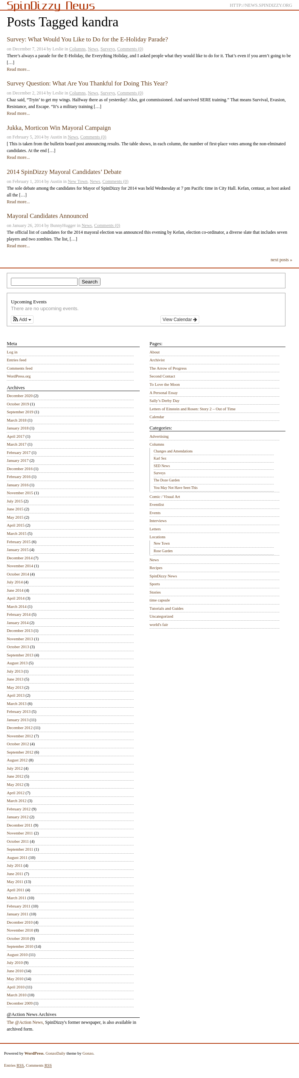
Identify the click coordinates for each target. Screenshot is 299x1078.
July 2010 (15, 962)
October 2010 (18, 938)
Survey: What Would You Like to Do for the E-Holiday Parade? (87, 39)
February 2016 (19, 476)
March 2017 (16, 444)
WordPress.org (19, 376)
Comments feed (19, 368)
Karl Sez (160, 458)
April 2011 (15, 890)
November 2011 (20, 833)
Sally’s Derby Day (165, 400)
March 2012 (16, 800)
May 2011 (15, 881)
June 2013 (15, 679)
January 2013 (18, 719)
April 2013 (15, 695)
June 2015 (15, 509)
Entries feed (16, 360)
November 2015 (20, 492)
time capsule (160, 600)
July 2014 (15, 582)
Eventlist (157, 504)
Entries (14, 1065)
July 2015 (15, 501)
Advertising (159, 436)
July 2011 (15, 865)
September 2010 (20, 946)
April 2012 (15, 792)
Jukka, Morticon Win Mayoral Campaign (59, 127)
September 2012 (20, 752)
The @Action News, (25, 1022)
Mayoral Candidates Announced (47, 215)
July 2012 (15, 768)
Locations (158, 536)
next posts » (281, 259)
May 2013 (15, 687)
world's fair (159, 624)
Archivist (157, 360)
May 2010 (15, 978)
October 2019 (18, 404)
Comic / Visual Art (165, 496)
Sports (155, 584)
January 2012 (18, 817)
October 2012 (18, 744)
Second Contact (162, 376)
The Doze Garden (167, 480)
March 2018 (16, 420)
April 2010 (15, 987)
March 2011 (16, 897)
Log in (12, 352)
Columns (77, 49)
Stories (155, 592)
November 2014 (20, 565)
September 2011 (20, 849)
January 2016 (18, 485)
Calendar (157, 416)
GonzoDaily (56, 1053)
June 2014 (15, 590)
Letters (155, 529)
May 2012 (15, 784)
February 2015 (19, 541)
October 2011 (18, 841)
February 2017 (19, 452)
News (93, 49)
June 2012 (15, 776)
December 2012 (20, 727)
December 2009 (20, 1003)
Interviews (158, 520)
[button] (22, 319)
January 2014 (18, 622)
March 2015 (16, 533)
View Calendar (180, 319)
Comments (39, 1065)
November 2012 (20, 736)
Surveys (108, 49)
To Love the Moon (165, 384)
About (155, 352)
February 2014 (19, 614)
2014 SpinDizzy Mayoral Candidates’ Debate (64, 171)
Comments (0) (130, 49)
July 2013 (15, 671)
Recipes (156, 567)
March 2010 (16, 995)
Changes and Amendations (173, 451)
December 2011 (19, 825)
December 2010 (20, 922)
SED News (162, 466)
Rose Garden (163, 551)
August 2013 (17, 663)
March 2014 (16, 606)
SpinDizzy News (163, 576)
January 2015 (18, 549)
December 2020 (20, 395)
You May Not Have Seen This (176, 488)
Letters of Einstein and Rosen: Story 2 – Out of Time (193, 409)
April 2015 (15, 525)
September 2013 (20, 655)
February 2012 (19, 809)
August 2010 (17, 954)
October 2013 (18, 646)
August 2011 (17, 857)
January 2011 (17, 914)
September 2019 (20, 412)
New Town (78, 181)
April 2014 (15, 598)
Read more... (18, 69)
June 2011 (15, 873)
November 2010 (20, 930)
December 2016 (20, 468)
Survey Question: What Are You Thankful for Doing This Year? (87, 83)
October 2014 (18, 574)
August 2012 (17, 760)
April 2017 (15, 436)
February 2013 (19, 711)
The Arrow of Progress (168, 368)
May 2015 (15, 517)
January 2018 (18, 428)
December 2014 (20, 558)
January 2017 (18, 460)
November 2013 (20, 638)
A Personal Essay (164, 392)
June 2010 (15, 970)
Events (155, 512)
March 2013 (16, 703)
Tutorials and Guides (166, 608)
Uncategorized (161, 616)
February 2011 (19, 906)
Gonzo (87, 1053)
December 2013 (20, 630)
